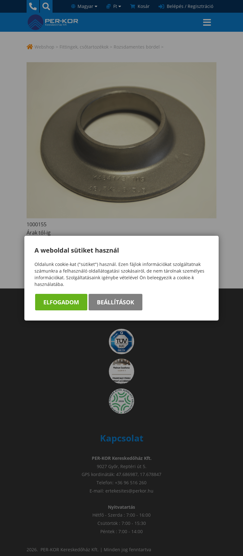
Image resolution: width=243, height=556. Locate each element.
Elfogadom (61, 302)
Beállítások (115, 302)
